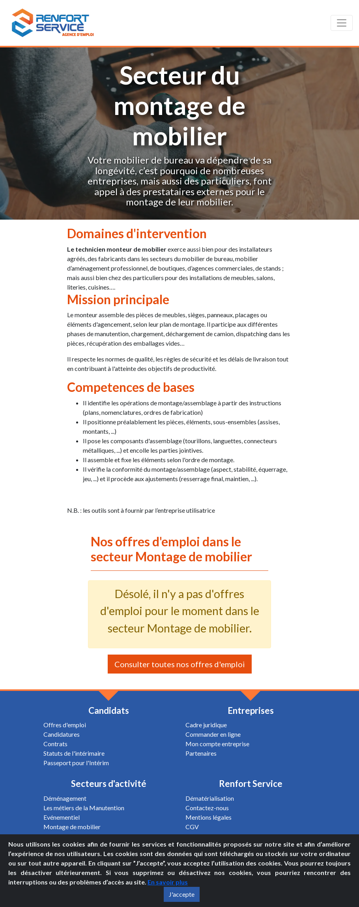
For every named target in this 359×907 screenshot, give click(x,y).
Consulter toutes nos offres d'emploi (179, 664)
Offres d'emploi (64, 724)
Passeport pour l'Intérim (76, 762)
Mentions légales (208, 817)
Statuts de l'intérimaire (74, 753)
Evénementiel (61, 817)
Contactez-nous (207, 807)
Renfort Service (250, 783)
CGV (192, 826)
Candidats (108, 710)
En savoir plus (168, 882)
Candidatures (61, 734)
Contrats (55, 743)
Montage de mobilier (72, 826)
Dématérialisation (209, 798)
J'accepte (181, 894)
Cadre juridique (206, 724)
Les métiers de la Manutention (83, 807)
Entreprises (251, 710)
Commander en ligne (213, 734)
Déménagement (64, 798)
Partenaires (201, 753)
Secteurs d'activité (108, 783)
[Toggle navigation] (342, 23)
